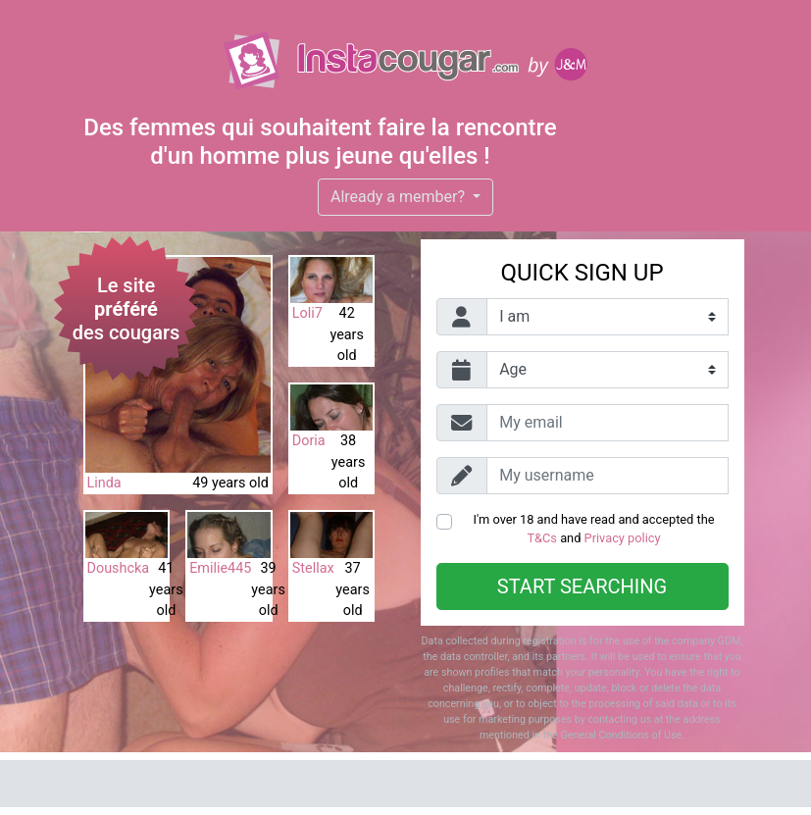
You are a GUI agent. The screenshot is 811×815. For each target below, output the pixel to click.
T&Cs (542, 538)
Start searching (582, 586)
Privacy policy (622, 538)
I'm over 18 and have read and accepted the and (593, 528)
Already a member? (399, 196)
